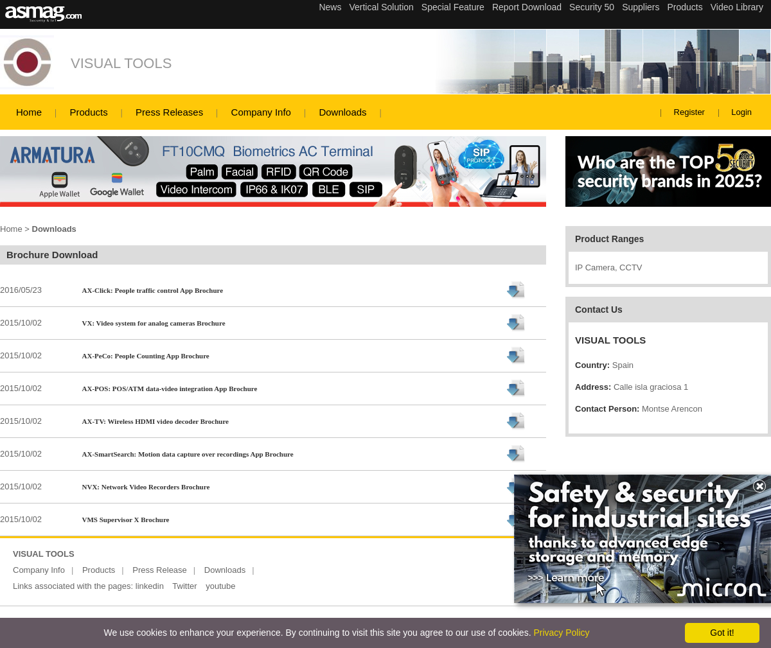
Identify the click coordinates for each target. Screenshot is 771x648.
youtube (220, 586)
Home (29, 112)
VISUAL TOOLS (121, 63)
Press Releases (169, 112)
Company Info (261, 112)
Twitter (184, 586)
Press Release (159, 570)
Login (741, 112)
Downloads (342, 112)
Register (689, 112)
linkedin (150, 586)
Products (88, 112)
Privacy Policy (561, 632)
